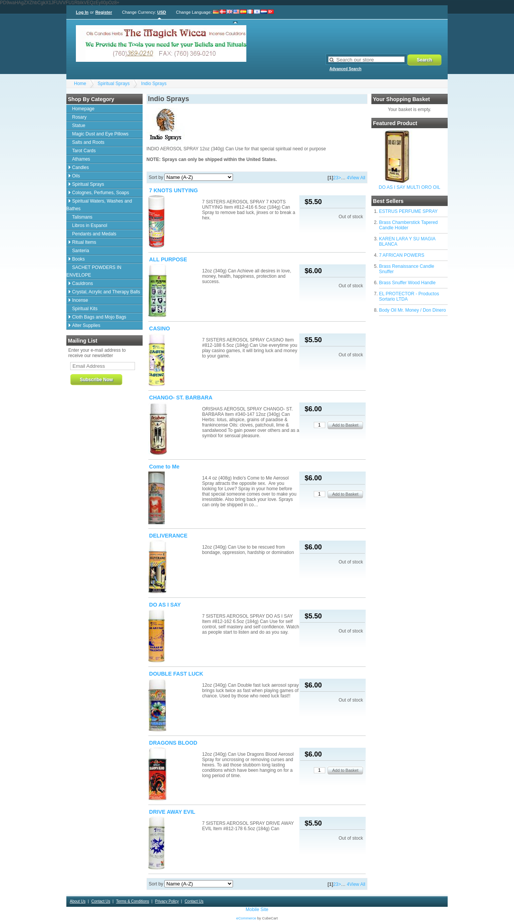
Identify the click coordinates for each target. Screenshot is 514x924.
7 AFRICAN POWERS (401, 255)
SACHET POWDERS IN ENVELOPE (93, 271)
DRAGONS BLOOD (173, 743)
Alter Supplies (86, 325)
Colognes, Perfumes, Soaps (100, 192)
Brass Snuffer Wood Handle (407, 282)
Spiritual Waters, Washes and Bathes (99, 204)
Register (103, 12)
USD (161, 12)
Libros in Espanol (89, 225)
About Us (77, 901)
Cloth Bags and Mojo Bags (99, 317)
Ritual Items (84, 242)
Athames (81, 159)
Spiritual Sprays (114, 83)
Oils (76, 176)
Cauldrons (82, 283)
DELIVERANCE (168, 536)
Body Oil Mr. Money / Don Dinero (412, 310)
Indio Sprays (154, 83)
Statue (78, 125)
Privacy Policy (166, 901)
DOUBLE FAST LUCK (176, 674)
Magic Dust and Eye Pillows (100, 134)
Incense (80, 300)
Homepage (83, 108)
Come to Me (164, 467)
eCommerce (246, 918)
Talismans (82, 217)
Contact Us (101, 901)
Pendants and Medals (94, 234)
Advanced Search (345, 69)
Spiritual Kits (85, 308)
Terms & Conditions (132, 901)
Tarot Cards (84, 150)
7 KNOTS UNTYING (173, 190)
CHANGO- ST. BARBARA (180, 397)
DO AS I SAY (165, 605)
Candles (80, 167)
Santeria (80, 250)
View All (357, 177)
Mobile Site (257, 909)
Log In (82, 12)
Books (78, 259)
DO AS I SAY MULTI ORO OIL (409, 187)
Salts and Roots (88, 142)
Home (80, 83)
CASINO (159, 328)
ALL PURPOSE (168, 259)
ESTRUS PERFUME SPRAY (408, 211)
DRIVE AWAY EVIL (172, 812)
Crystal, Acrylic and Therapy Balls (106, 292)
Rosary (79, 117)
